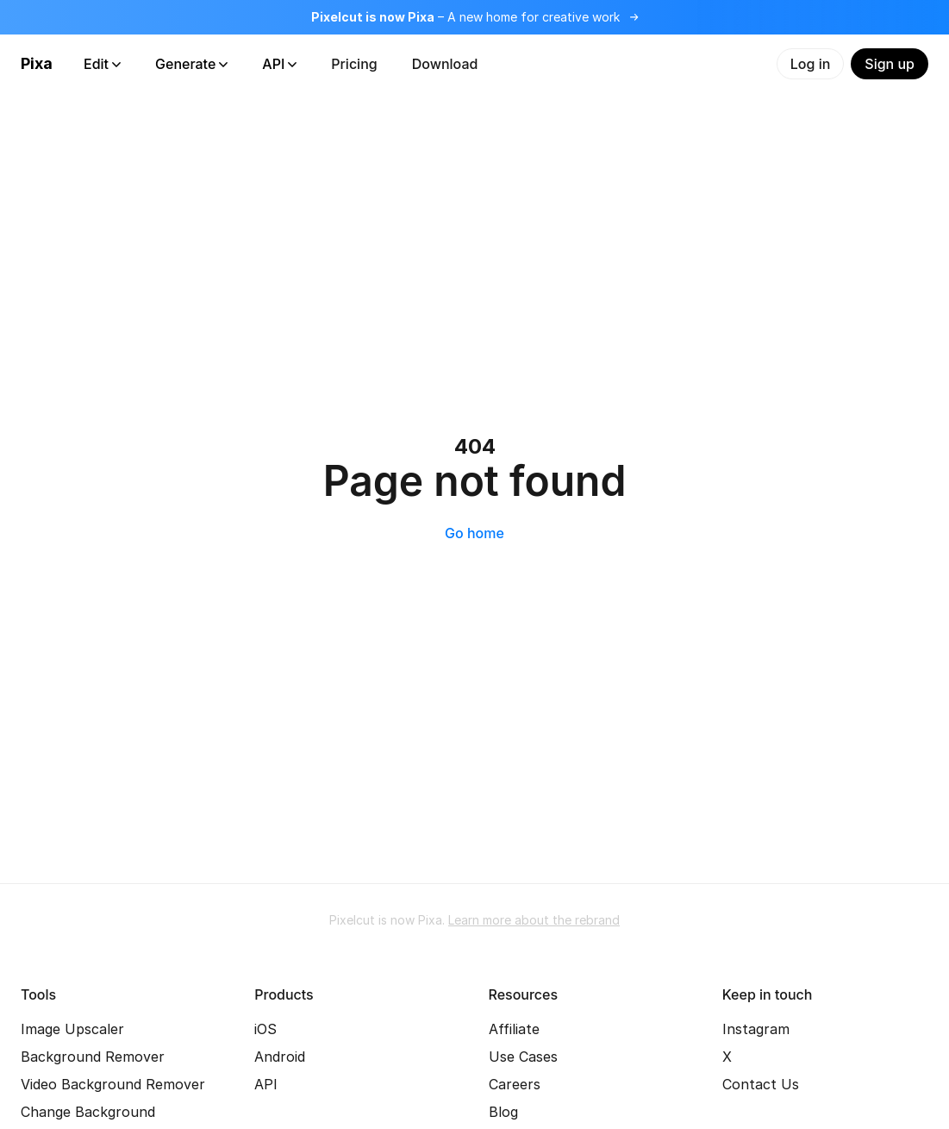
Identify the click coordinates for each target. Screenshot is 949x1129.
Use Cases (523, 1056)
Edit (102, 63)
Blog (503, 1111)
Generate (191, 63)
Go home (474, 533)
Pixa (37, 63)
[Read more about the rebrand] (474, 17)
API (279, 63)
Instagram (756, 1029)
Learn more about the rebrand (534, 920)
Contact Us (760, 1084)
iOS (265, 1029)
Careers (514, 1084)
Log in (810, 63)
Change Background (88, 1111)
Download (445, 63)
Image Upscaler (72, 1029)
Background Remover (93, 1056)
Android (279, 1056)
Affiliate (514, 1029)
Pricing (354, 63)
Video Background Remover (113, 1084)
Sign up (890, 63)
